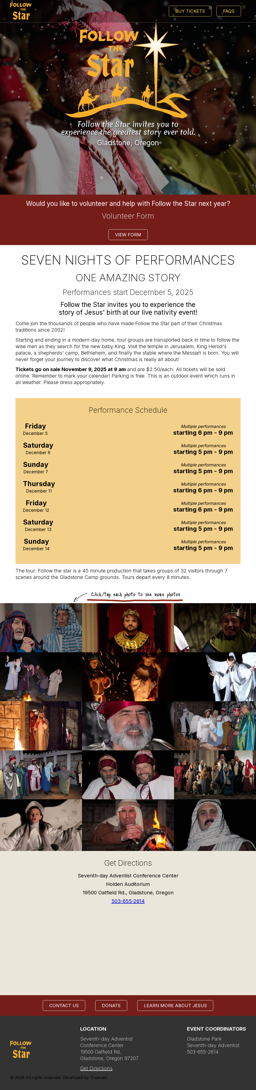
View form (128, 234)
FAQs (228, 11)
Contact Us (64, 1005)
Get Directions (96, 1068)
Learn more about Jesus (175, 1005)
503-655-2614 (128, 901)
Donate (111, 1005)
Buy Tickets (190, 11)
